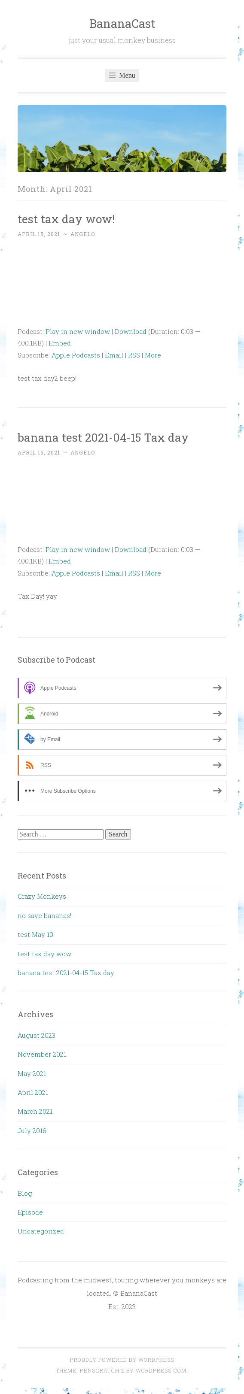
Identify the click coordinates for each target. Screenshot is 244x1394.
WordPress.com (161, 1370)
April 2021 (33, 1092)
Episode (30, 1212)
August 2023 (36, 1035)
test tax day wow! (66, 218)
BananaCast (122, 23)
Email (114, 355)
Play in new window (78, 331)
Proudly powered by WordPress (122, 1359)
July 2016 (32, 1130)
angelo (82, 233)
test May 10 (35, 934)
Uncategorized (41, 1231)
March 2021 (35, 1111)
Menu (122, 75)
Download (130, 331)
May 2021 (32, 1073)
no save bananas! (44, 915)
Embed (60, 343)
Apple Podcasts (76, 355)
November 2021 (42, 1054)
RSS (134, 355)
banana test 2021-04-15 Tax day (103, 437)
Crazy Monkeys (42, 896)
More (153, 355)
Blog (25, 1193)
